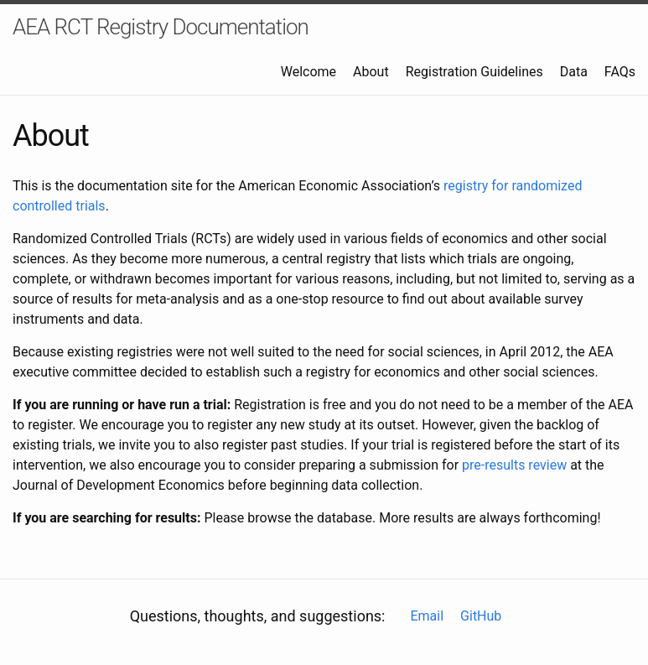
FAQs (619, 72)
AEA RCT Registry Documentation (160, 26)
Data (574, 72)
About (371, 72)
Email (426, 616)
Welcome (308, 72)
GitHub (480, 616)
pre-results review (514, 465)
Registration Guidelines (474, 72)
